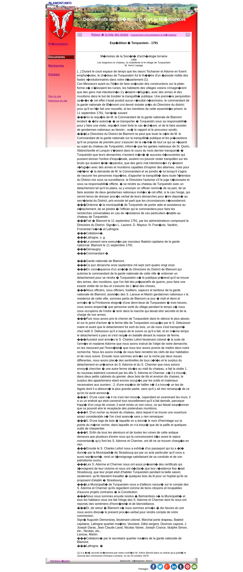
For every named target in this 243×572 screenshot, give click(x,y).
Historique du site (57, 100)
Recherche (56, 65)
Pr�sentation (58, 44)
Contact (54, 74)
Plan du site (54, 96)
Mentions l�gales (60, 560)
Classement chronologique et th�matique (154, 34)
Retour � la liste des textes (109, 34)
